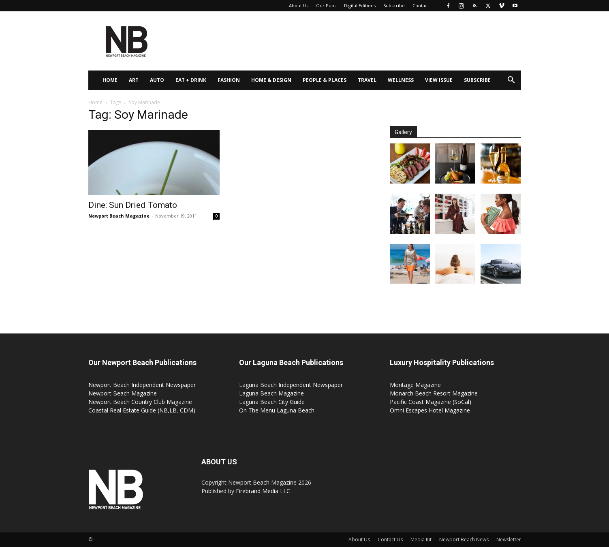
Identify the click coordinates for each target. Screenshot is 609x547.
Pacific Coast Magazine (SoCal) (430, 402)
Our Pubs (326, 5)
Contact (420, 5)
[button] (511, 81)
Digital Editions (360, 5)
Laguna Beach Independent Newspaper (291, 385)
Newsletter (508, 539)
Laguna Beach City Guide (272, 402)
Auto (157, 80)
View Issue (439, 80)
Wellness (401, 80)
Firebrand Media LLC (263, 491)
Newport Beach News (464, 539)
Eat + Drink (190, 80)
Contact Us (390, 539)
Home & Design (271, 80)
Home (110, 80)
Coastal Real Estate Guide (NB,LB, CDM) (141, 410)
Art (134, 80)
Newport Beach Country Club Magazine (140, 402)
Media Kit (421, 539)
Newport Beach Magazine (119, 216)
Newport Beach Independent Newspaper (142, 385)
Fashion (229, 80)
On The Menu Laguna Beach (276, 410)
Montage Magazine (415, 385)
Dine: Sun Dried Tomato (132, 205)
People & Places (324, 80)
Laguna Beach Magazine (271, 393)
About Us (298, 5)
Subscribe (394, 5)
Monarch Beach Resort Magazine (434, 393)
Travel (367, 80)
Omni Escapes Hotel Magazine (430, 410)
